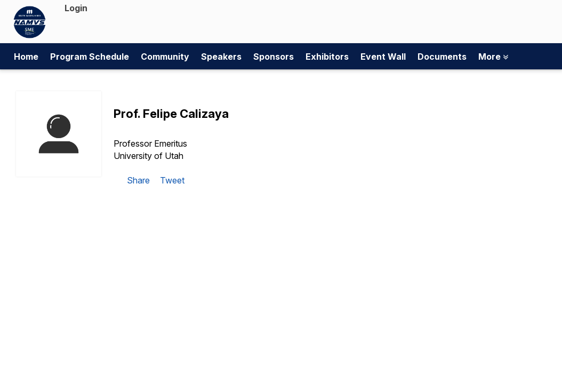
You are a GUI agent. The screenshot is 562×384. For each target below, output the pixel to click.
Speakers (221, 56)
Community (165, 56)
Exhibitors (327, 56)
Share (138, 180)
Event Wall (383, 56)
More (493, 56)
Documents (442, 56)
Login (76, 8)
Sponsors (273, 56)
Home (26, 56)
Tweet (172, 180)
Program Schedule (89, 56)
